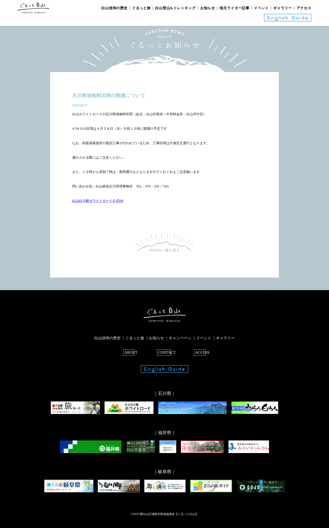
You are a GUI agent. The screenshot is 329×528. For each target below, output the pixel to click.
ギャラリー (282, 8)
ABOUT (129, 351)
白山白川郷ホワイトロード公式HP (97, 200)
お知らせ (207, 8)
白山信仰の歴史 (114, 8)
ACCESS (199, 351)
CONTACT (164, 351)
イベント (261, 8)
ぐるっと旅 (141, 8)
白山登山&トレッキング (175, 8)
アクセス (303, 8)
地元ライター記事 (234, 8)
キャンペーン (180, 337)
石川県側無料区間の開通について (110, 95)
